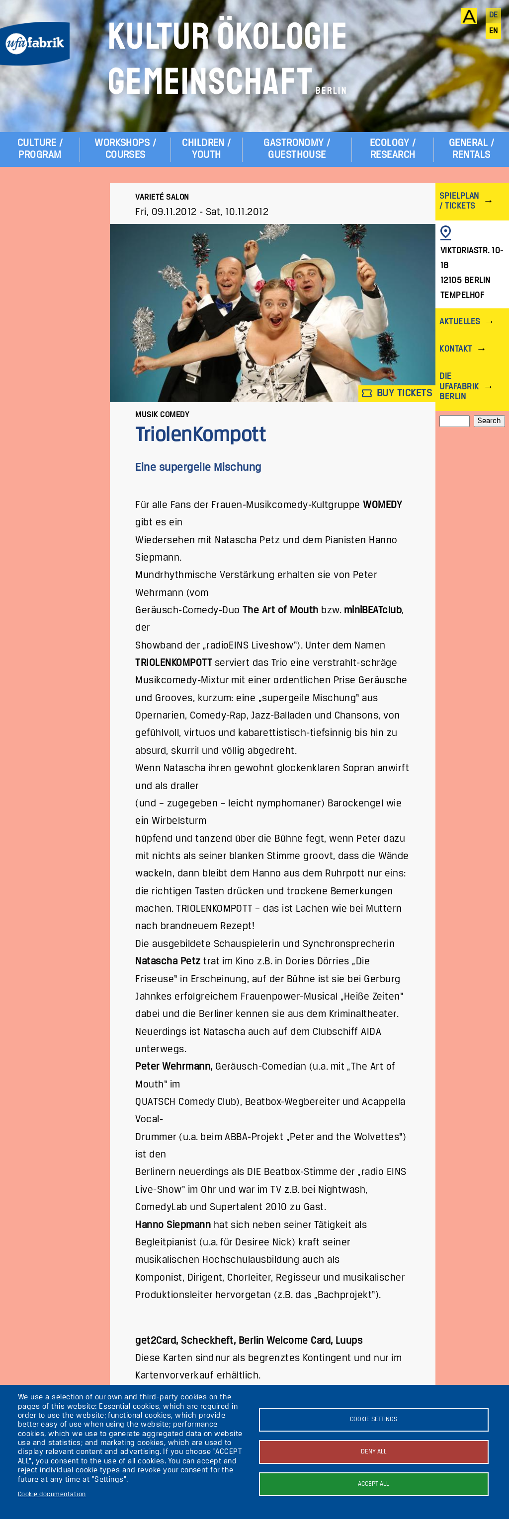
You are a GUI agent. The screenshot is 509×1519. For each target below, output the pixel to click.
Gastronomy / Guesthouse (297, 149)
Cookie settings (373, 1419)
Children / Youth (206, 149)
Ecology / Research (393, 149)
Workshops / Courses (125, 149)
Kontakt (455, 349)
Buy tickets (397, 393)
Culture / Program (40, 149)
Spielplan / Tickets (459, 201)
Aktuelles (459, 322)
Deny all (374, 1451)
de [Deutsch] (493, 15)
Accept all (373, 1484)
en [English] (493, 31)
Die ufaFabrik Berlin (459, 386)
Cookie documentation (52, 1494)
